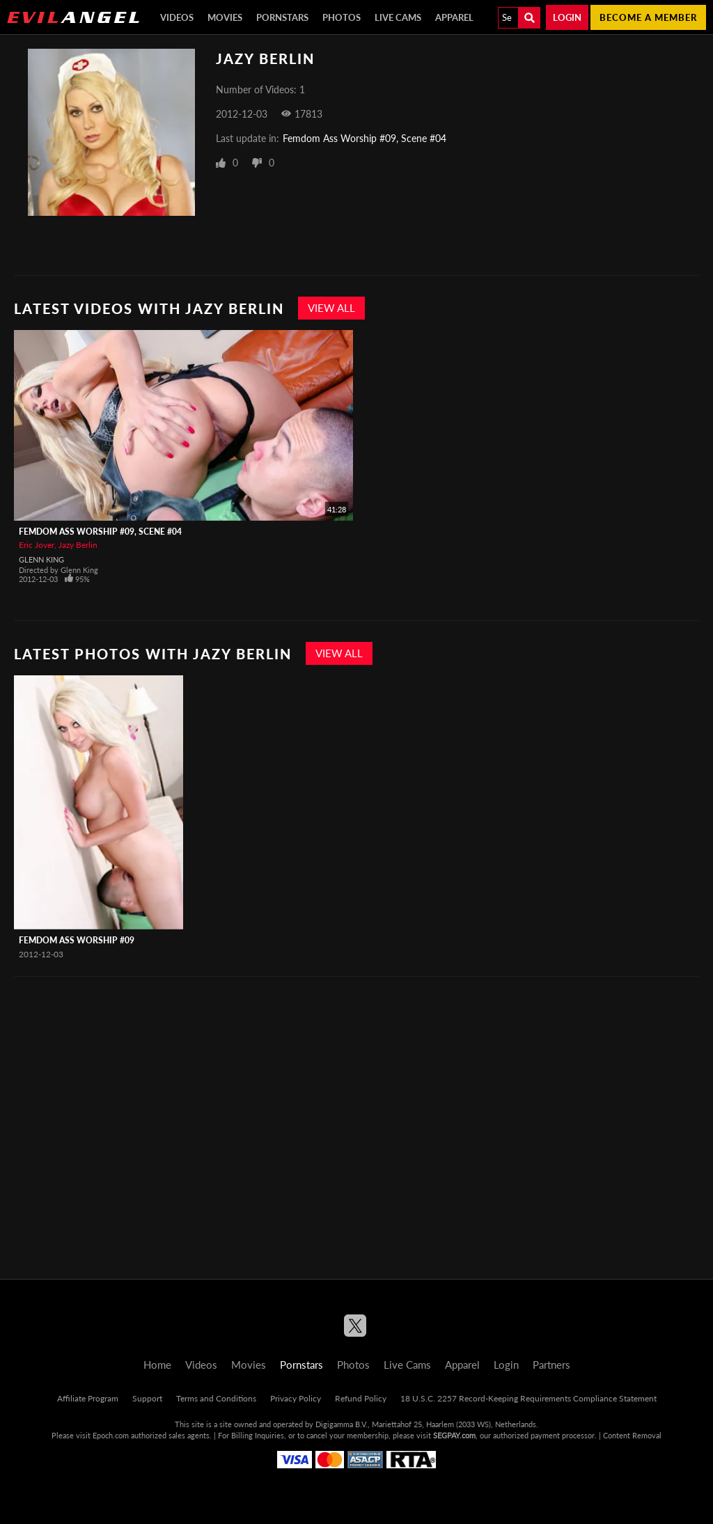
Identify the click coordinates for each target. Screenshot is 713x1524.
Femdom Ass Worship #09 (76, 940)
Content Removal (632, 1435)
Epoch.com (111, 1435)
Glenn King (41, 559)
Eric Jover (36, 545)
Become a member (648, 17)
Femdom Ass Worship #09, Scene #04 (364, 138)
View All (331, 307)
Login (567, 17)
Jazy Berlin (77, 545)
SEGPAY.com (454, 1435)
